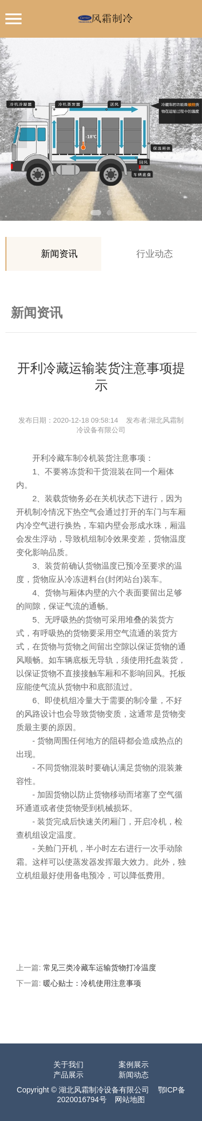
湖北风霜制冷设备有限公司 (104, 1089)
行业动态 (154, 254)
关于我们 (68, 1064)
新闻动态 (134, 1074)
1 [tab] (95, 212)
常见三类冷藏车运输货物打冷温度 (99, 967)
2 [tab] (109, 212)
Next (183, 129)
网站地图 (130, 1099)
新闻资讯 (59, 254)
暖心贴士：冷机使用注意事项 (92, 983)
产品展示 (68, 1074)
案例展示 (134, 1064)
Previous (19, 129)
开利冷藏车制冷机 (64, 458)
